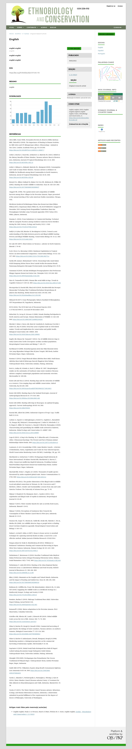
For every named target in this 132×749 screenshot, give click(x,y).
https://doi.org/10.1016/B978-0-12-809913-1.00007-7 (26, 150)
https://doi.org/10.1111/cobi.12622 (21, 239)
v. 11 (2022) (25, 33)
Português (101, 54)
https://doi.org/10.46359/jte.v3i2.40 (21, 177)
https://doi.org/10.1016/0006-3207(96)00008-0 (24, 634)
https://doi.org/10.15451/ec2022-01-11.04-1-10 (24, 73)
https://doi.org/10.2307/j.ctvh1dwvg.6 (45, 442)
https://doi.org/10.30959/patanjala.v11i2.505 (24, 276)
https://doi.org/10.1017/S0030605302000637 (24, 187)
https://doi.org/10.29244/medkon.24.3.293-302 (25, 295)
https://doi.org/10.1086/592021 (19, 408)
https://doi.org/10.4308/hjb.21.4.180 (21, 573)
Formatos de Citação (78, 124)
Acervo (44, 27)
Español (100, 50)
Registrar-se (111, 6)
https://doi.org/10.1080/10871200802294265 (28, 319)
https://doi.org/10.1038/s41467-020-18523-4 (31, 477)
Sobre (19, 27)
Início (11, 33)
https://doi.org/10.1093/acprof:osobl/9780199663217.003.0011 (30, 388)
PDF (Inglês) (75, 48)
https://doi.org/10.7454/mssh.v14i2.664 (47, 560)
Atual (11, 27)
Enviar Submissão (106, 34)
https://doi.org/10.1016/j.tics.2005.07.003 (47, 283)
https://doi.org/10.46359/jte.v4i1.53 (21, 162)
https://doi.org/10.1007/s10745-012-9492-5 (23, 551)
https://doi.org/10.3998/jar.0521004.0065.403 (24, 398)
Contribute (32, 27)
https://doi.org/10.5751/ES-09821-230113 (23, 595)
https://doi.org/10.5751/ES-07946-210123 (23, 227)
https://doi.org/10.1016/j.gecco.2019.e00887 (24, 433)
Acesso (120, 6)
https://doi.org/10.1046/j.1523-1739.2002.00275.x (32, 256)
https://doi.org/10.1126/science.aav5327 (22, 622)
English (78, 712)
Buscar (53, 27)
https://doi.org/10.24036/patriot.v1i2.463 (23, 605)
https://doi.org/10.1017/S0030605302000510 (24, 582)
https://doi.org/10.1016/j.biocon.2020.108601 (24, 334)
